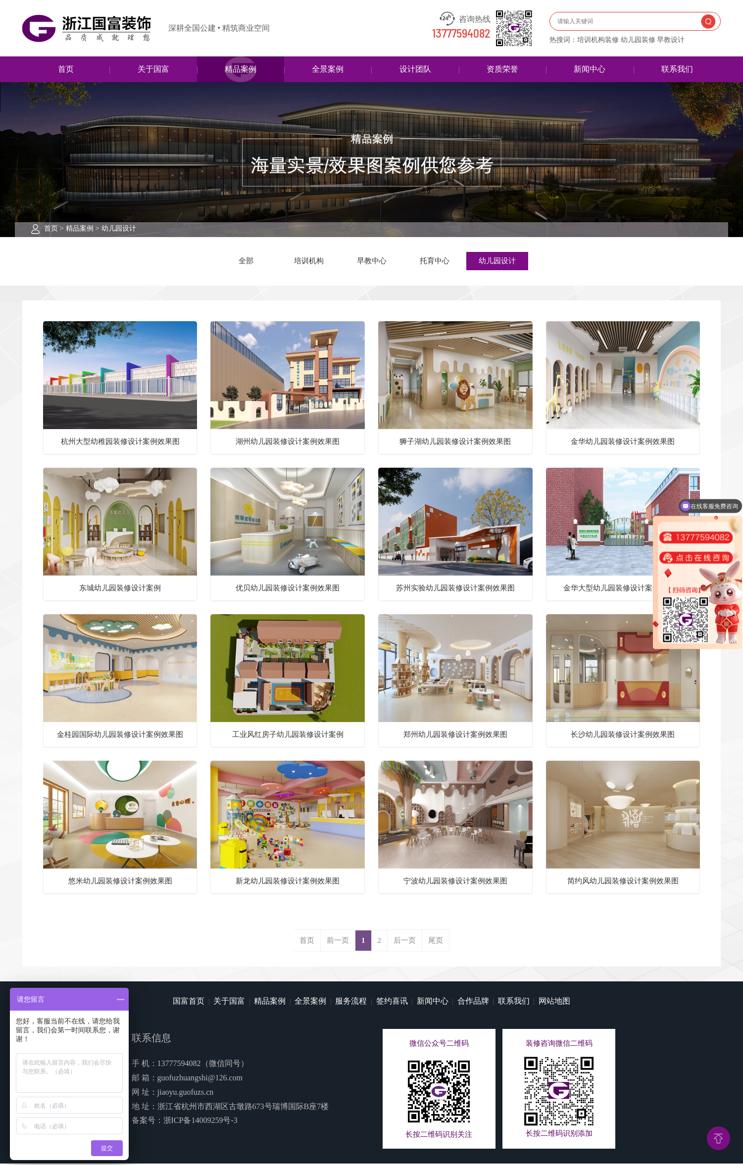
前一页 (338, 942)
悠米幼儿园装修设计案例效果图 (120, 882)
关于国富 (153, 69)
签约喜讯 (392, 1002)
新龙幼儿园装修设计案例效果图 (288, 882)
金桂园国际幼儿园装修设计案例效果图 (120, 736)
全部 (246, 262)
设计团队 (415, 69)
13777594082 (461, 34)
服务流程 (351, 1002)
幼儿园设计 (118, 228)
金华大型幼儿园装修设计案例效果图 (622, 589)
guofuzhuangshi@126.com (200, 1079)
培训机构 (309, 262)
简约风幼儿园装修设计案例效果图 (623, 882)
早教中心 (372, 262)
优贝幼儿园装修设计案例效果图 (288, 589)
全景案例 (328, 69)
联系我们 (677, 69)
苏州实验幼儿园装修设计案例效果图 (455, 589)
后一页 (405, 942)
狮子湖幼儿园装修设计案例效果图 (455, 443)
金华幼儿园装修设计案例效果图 (623, 443)
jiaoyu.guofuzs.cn (185, 1093)
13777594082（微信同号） (202, 1065)
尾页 (435, 942)
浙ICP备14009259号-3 (200, 1122)
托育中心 (434, 262)
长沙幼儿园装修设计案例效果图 (623, 736)
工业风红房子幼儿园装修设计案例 (288, 736)
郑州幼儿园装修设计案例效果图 (455, 736)
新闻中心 (589, 69)
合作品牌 (473, 1002)
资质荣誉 (502, 69)
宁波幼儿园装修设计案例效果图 (455, 882)
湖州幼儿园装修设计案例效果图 (288, 443)
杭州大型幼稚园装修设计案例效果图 (120, 443)
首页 (66, 69)
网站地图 (554, 1002)
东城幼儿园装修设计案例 (120, 589)
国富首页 (188, 1002)
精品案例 (240, 69)
